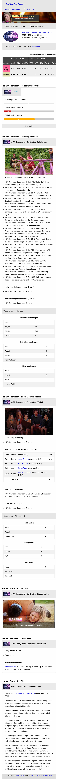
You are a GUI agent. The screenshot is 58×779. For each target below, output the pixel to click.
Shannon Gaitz (10, 667)
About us (32, 775)
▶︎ (53, 614)
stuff (29, 9)
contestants (12, 9)
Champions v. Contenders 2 (24, 693)
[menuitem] (12, 9)
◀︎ (6, 614)
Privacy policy (47, 775)
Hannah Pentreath (25, 472)
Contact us (39, 775)
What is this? (29, 126)
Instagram (36, 46)
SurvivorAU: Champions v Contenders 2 (37, 32)
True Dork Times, (19, 775)
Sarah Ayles (22, 468)
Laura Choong (23, 459)
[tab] (11, 92)
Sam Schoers (23, 464)
